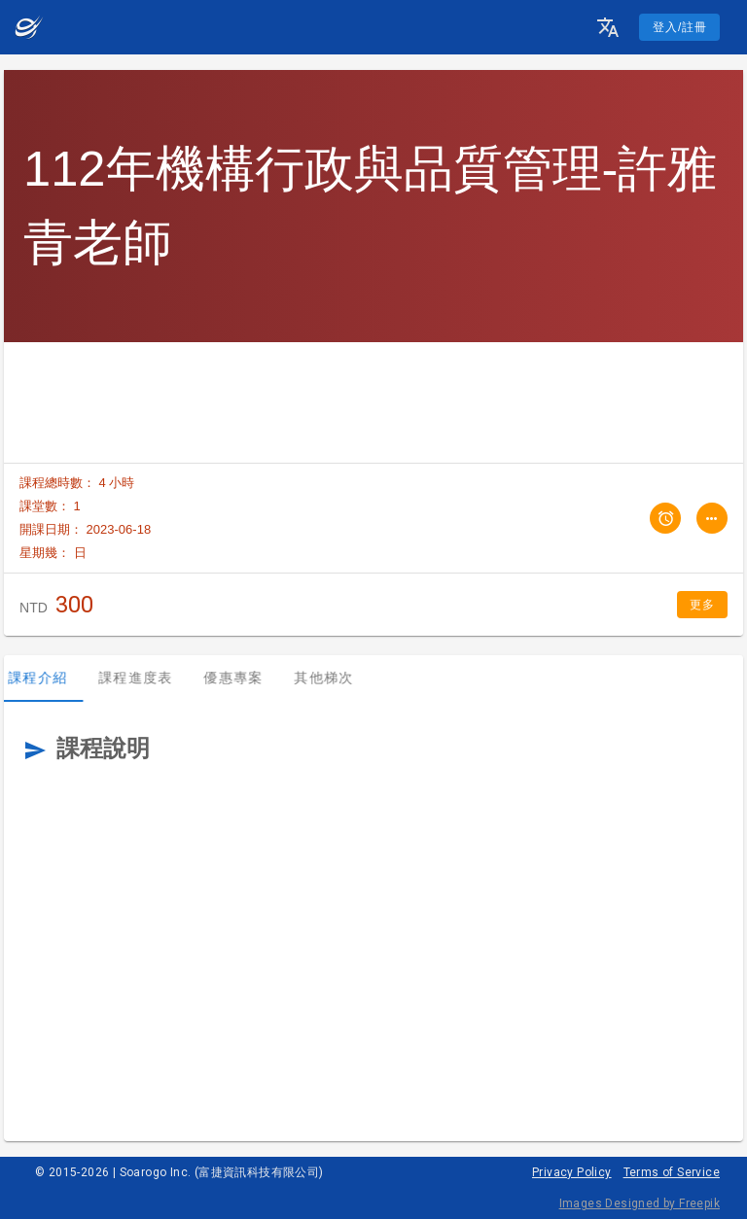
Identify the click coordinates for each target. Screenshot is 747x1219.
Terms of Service (671, 1172)
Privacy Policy (572, 1172)
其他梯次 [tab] (335, 677)
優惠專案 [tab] (244, 677)
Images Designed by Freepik (639, 1203)
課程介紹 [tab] (49, 677)
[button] (608, 27)
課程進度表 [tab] (147, 677)
